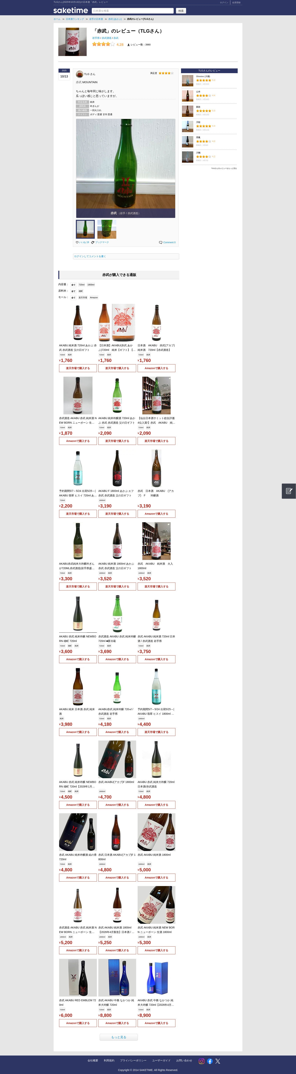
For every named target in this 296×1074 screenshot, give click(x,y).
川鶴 (198, 153)
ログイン (224, 2)
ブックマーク (100, 242)
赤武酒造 (107, 38)
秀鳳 (198, 137)
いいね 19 (82, 242)
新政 (198, 107)
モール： (63, 297)
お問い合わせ (184, 1060)
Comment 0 (167, 242)
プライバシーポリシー (133, 1060)
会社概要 (93, 1060)
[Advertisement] (209, 197)
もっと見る (118, 1037)
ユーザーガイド (161, 1060)
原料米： (63, 290)
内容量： (63, 284)
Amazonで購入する (156, 368)
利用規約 (109, 1060)
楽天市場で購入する (78, 368)
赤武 (115, 38)
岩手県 (96, 38)
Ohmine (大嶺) (203, 76)
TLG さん (90, 73)
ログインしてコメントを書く (90, 256)
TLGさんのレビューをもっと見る (224, 168)
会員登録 (236, 2)
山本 (198, 91)
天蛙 (198, 122)
